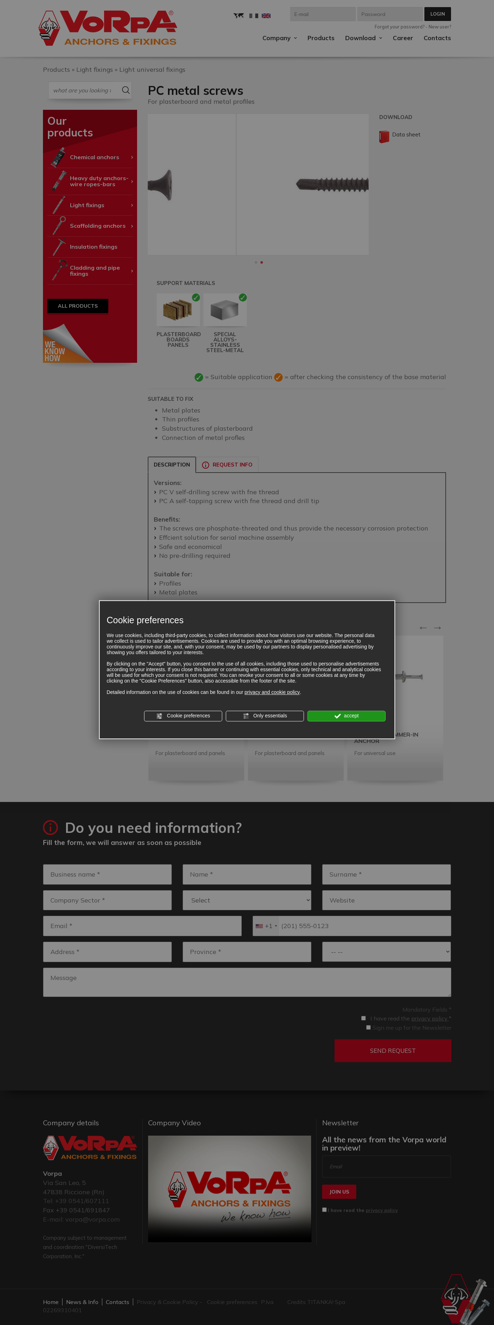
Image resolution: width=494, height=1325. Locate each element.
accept (347, 716)
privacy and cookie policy (272, 692)
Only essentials (265, 716)
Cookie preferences (183, 716)
